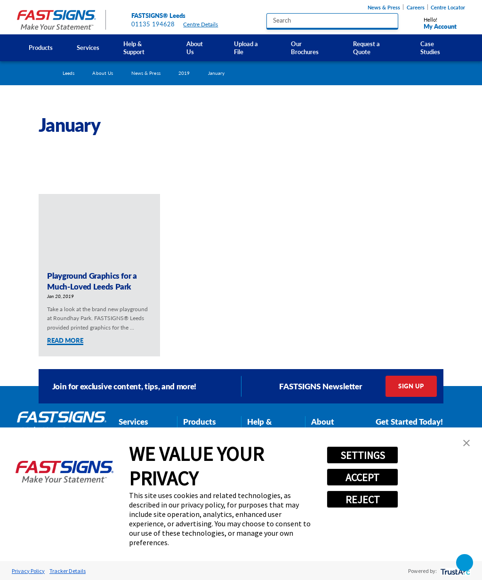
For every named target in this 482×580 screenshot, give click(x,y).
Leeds (69, 73)
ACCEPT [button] (362, 477)
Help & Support (134, 48)
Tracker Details (67, 570)
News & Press (384, 7)
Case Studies (430, 48)
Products (41, 47)
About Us (194, 48)
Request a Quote (366, 48)
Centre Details (204, 24)
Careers (416, 7)
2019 (184, 73)
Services (88, 47)
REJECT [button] (362, 499)
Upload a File (246, 48)
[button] (466, 443)
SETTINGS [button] (362, 455)
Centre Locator (448, 7)
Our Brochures (305, 48)
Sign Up (411, 386)
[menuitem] (41, 47)
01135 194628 (153, 24)
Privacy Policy (28, 570)
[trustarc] (454, 571)
